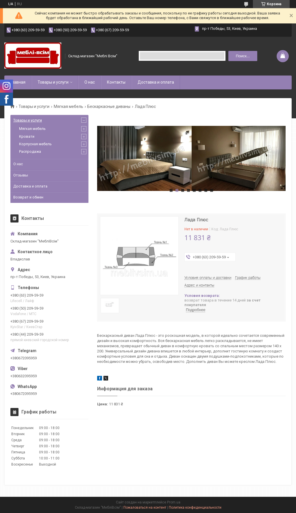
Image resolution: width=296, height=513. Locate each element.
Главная (17, 82)
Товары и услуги (53, 82)
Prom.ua (173, 502)
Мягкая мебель (68, 106)
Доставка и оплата (156, 82)
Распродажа (30, 151)
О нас (89, 82)
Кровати (26, 136)
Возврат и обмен (28, 197)
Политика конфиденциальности (195, 507)
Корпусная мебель (35, 144)
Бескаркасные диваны (108, 106)
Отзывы (20, 175)
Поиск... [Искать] (243, 56)
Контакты (116, 82)
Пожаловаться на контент (144, 507)
